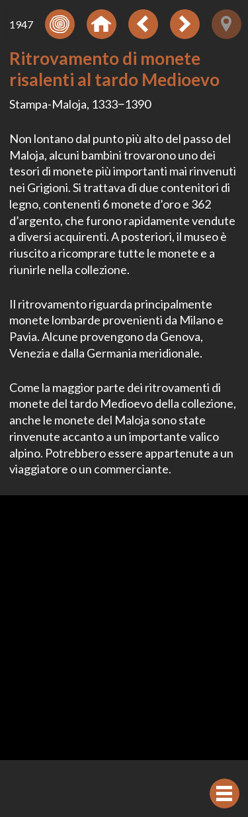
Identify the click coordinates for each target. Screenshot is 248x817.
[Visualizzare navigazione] (224, 793)
